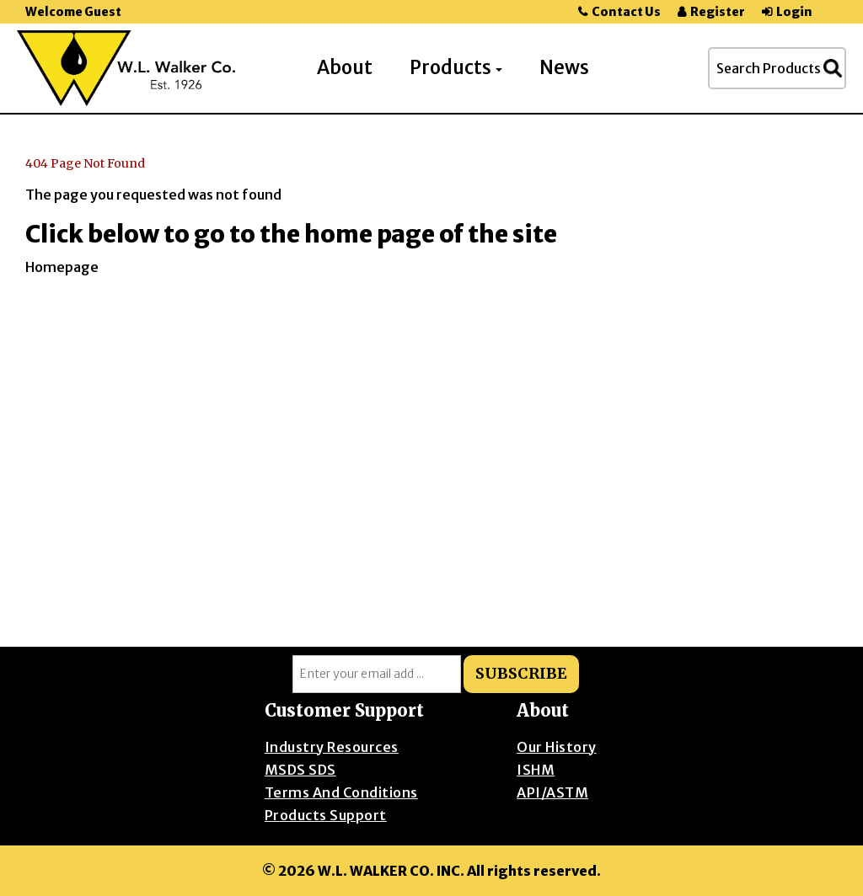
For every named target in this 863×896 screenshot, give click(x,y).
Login (794, 11)
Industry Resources (332, 747)
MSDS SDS (300, 769)
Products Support (326, 815)
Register (717, 11)
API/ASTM (552, 792)
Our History (557, 747)
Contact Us (626, 11)
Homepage (62, 267)
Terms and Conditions (341, 792)
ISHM (536, 769)
